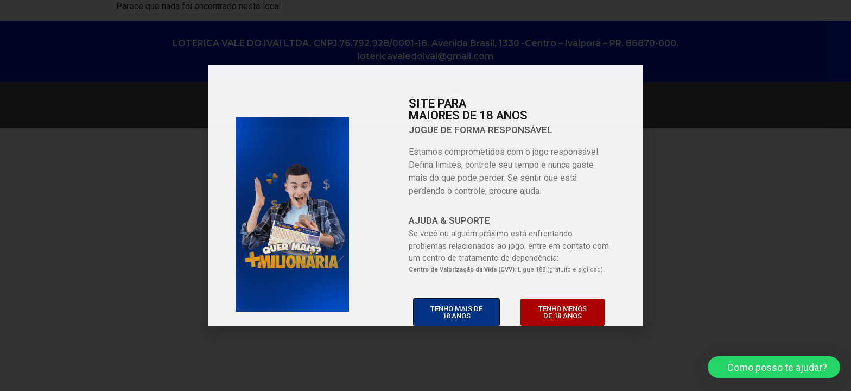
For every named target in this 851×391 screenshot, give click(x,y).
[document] (425, 195)
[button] (774, 367)
